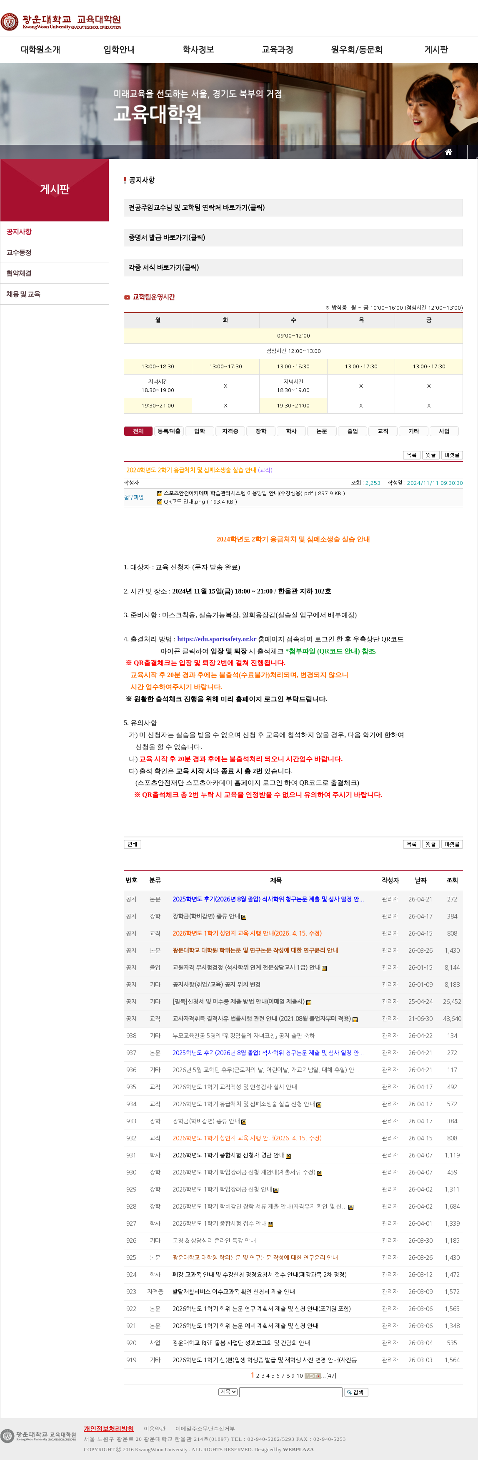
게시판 (436, 50)
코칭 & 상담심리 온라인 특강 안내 (214, 1241)
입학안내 (119, 50)
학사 (291, 431)
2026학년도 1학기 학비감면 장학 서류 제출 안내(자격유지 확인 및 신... (260, 1206)
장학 (260, 431)
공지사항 (18, 231)
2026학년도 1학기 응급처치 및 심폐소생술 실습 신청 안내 (244, 1104)
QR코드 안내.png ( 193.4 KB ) (197, 501)
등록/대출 (169, 431)
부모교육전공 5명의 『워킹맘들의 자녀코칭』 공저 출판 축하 (244, 1036)
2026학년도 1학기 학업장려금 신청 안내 (222, 1189)
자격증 (230, 431)
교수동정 (18, 252)
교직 (383, 431)
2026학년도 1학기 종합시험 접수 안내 (219, 1224)
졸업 (352, 431)
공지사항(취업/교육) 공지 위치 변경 (216, 985)
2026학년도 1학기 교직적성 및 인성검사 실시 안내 (235, 1087)
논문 (321, 431)
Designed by (284, 1449)
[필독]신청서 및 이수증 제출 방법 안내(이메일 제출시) (239, 1002)
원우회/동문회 (357, 50)
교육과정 (277, 50)
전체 (138, 431)
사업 (444, 431)
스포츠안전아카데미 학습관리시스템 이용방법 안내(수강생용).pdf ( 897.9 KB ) (251, 493)
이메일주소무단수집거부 (205, 1428)
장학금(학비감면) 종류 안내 (206, 916)
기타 (413, 431)
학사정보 (198, 50)
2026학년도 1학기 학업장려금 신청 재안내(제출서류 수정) (244, 1172)
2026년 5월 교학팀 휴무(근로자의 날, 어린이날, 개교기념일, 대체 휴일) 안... (266, 1070)
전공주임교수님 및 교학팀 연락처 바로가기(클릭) (196, 207)
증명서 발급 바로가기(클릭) (166, 237)
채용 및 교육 (23, 294)
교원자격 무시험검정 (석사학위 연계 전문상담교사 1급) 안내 (246, 968)
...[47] (329, 1375)
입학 (199, 431)
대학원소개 (40, 50)
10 (299, 1375)
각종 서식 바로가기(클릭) (163, 267)
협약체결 (18, 273)
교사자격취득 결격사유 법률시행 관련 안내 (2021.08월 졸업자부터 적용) (262, 1019)
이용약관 (154, 1428)
